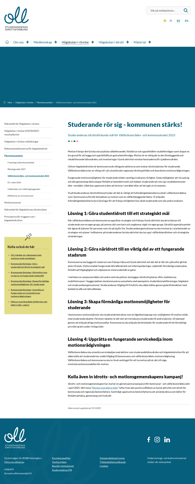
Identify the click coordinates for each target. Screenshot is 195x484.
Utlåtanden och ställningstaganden (24, 189)
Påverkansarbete (13, 155)
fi (171, 20)
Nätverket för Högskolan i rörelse (21, 123)
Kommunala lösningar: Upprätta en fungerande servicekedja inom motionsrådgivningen (27, 293)
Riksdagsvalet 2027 (17, 169)
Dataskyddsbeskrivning (112, 458)
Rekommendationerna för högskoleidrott (25, 148)
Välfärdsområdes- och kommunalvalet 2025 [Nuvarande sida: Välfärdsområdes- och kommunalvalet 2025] (28, 175)
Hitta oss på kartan (14, 462)
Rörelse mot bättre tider (105, 387)
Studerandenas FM (62, 470)
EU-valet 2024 (14, 182)
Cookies (104, 465)
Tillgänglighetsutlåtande (113, 462)
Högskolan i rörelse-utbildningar (21, 141)
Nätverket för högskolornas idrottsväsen (25, 209)
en (186, 20)
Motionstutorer (12, 202)
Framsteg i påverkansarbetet (21, 162)
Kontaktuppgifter (61, 458)
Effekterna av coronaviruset (20, 195)
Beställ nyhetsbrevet (63, 465)
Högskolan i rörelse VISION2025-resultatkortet (22, 132)
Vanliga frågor (59, 462)
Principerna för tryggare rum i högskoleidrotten (19, 218)
